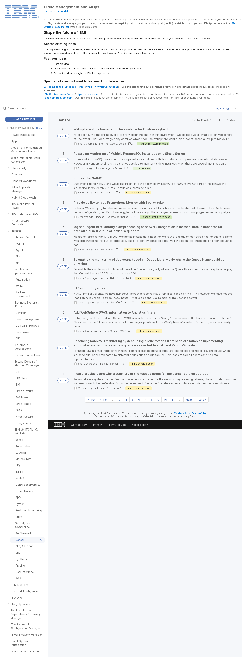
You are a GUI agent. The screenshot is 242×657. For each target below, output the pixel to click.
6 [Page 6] (139, 399)
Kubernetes (112, 217)
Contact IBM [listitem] (79, 424)
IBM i (112, 278)
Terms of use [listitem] (117, 424)
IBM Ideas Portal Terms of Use (190, 413)
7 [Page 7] (145, 399)
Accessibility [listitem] (140, 424)
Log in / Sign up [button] (225, 108)
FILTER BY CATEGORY (20, 128)
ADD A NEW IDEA (24, 119)
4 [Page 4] (126, 399)
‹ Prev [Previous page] (104, 399)
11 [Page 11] (173, 399)
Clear (39, 128)
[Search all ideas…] (28, 108)
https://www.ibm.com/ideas (102, 86)
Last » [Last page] (202, 399)
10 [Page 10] (165, 399)
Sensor (123, 143)
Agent (113, 143)
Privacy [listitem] (98, 424)
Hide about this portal (56, 11)
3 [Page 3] (120, 399)
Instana (104, 143)
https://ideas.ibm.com (88, 94)
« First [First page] (91, 399)
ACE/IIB (116, 302)
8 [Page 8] (152, 399)
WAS (123, 331)
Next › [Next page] (190, 399)
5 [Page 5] (132, 399)
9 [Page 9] (158, 399)
